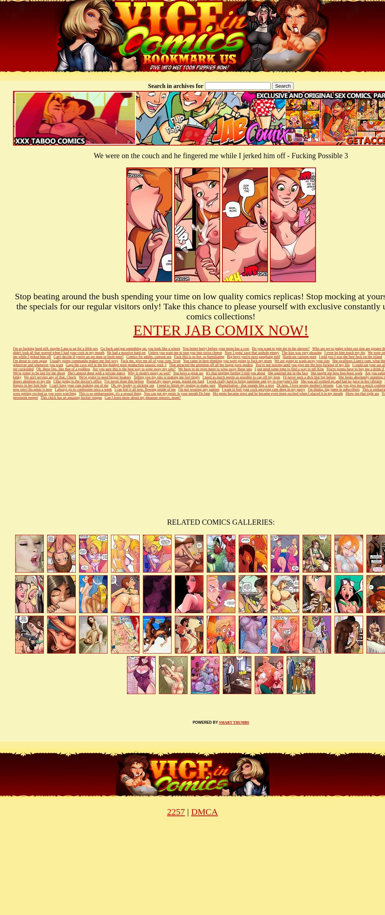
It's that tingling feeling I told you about (235, 373)
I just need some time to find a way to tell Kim (289, 369)
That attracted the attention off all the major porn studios (211, 365)
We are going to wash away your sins (302, 361)
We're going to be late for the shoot (39, 373)
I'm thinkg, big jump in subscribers (334, 389)
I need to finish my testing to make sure (186, 385)
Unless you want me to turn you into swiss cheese (185, 353)
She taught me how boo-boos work (337, 373)
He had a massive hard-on (126, 353)
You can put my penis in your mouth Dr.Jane (177, 393)
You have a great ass (188, 373)
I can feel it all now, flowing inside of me (145, 389)
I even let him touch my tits (344, 353)
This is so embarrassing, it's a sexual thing (110, 393)
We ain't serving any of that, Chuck (50, 377)
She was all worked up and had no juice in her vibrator (341, 381)
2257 (176, 812)
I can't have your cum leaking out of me (78, 385)
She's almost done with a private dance (96, 373)
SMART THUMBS (234, 722)
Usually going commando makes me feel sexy (84, 361)
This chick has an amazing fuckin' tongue (71, 397)
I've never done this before (124, 381)
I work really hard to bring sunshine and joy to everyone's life (252, 381)
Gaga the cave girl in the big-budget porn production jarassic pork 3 (116, 365)
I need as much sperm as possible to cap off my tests (241, 377)
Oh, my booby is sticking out (132, 385)
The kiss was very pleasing (302, 353)
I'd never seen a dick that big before (309, 377)
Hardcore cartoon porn (300, 357)
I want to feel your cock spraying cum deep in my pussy (263, 389)
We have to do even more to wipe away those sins (215, 369)
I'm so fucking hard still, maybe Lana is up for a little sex (55, 348)
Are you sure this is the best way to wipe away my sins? (134, 369)
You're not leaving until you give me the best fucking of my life (302, 365)
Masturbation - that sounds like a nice (246, 385)
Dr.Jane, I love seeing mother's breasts (305, 385)
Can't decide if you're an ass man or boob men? (88, 357)
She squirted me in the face (288, 373)
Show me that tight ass (362, 393)
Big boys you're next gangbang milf (253, 357)
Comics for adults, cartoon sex (149, 357)
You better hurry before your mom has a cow (216, 348)
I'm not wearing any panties (198, 389)
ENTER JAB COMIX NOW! (221, 330)
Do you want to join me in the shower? (281, 348)
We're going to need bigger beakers (105, 377)
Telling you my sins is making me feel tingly (167, 377)
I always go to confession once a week (83, 389)
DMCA (204, 812)
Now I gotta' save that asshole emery (252, 353)
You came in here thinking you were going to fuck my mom (227, 361)
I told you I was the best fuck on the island (350, 357)
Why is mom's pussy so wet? (149, 373)
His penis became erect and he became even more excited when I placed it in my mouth (278, 393)
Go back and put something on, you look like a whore (140, 348)
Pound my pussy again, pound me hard (175, 381)
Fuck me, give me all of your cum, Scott (150, 361)
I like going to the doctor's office (77, 381)
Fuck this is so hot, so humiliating (199, 357)
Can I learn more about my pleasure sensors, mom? (143, 397)
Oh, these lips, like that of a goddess (63, 369)
